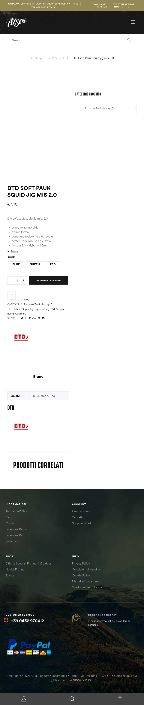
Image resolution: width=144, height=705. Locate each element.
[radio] (16, 264)
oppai (25, 309)
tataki (17, 309)
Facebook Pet (14, 535)
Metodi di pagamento (86, 582)
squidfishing (42, 309)
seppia (60, 309)
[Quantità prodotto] (17, 280)
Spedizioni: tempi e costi (88, 588)
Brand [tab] (38, 376)
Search (72, 699)
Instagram (12, 541)
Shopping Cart (81, 523)
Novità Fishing (15, 570)
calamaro (20, 313)
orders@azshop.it (102, 615)
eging (10, 313)
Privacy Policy (81, 564)
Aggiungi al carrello (48, 280)
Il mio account (81, 511)
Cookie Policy (81, 576)
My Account (24, 699)
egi (32, 309)
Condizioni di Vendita (86, 570)
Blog (9, 517)
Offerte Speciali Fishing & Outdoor (28, 564)
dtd (52, 309)
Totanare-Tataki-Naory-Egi (39, 304)
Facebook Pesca (16, 529)
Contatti (11, 523)
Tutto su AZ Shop (17, 511)
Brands (10, 576)
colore (11, 256)
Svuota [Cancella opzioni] (14, 251)
